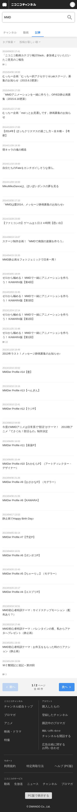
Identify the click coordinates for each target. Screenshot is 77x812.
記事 (37, 32)
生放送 (18, 784)
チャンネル (10, 32)
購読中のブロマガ (53, 723)
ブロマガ (10, 714)
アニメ (8, 723)
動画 (26, 32)
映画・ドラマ (12, 731)
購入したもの (50, 706)
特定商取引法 (35, 766)
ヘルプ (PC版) (64, 766)
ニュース (33, 784)
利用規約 (10, 766)
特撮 (7, 740)
